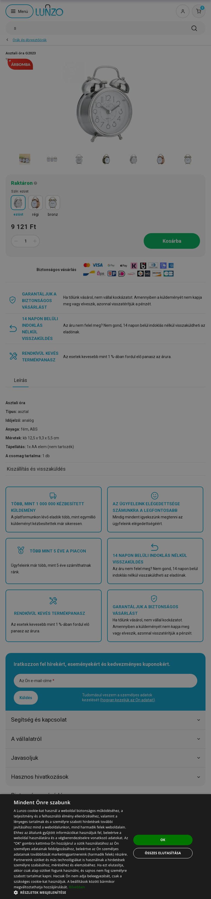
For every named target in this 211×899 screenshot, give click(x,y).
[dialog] (105, 846)
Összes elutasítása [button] (163, 853)
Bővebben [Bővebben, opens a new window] (77, 887)
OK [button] (162, 839)
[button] (72, 892)
